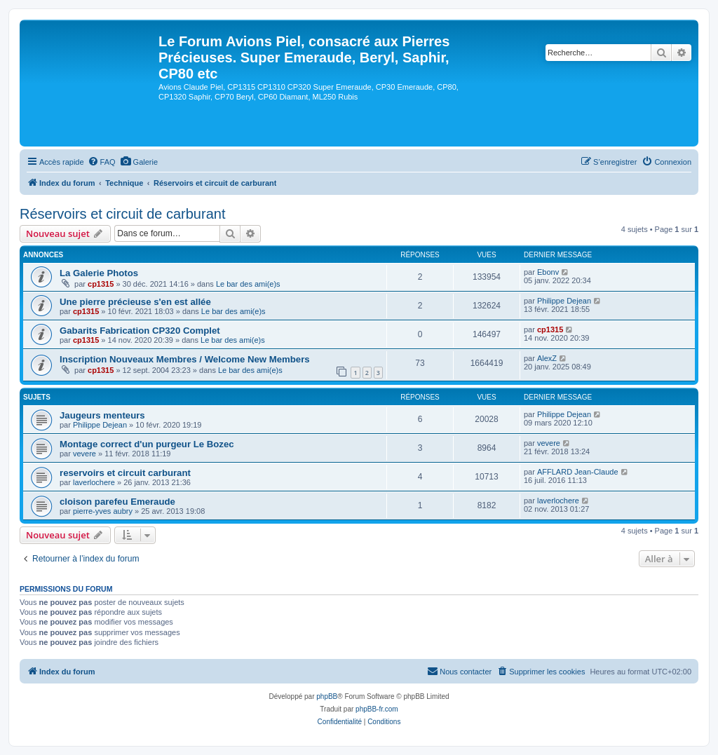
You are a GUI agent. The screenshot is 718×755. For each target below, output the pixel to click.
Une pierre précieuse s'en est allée (135, 302)
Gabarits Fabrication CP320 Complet (140, 330)
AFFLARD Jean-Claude (577, 472)
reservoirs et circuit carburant (125, 473)
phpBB (326, 696)
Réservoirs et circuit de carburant (122, 214)
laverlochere (94, 482)
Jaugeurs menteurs (102, 415)
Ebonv (548, 272)
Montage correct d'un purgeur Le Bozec (147, 444)
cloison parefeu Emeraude (117, 501)
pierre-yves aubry (103, 511)
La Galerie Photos (99, 273)
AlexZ (547, 358)
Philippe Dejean (564, 301)
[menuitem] (102, 162)
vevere (84, 453)
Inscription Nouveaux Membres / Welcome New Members (185, 359)
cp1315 (101, 284)
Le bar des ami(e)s (248, 284)
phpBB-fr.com (376, 709)
